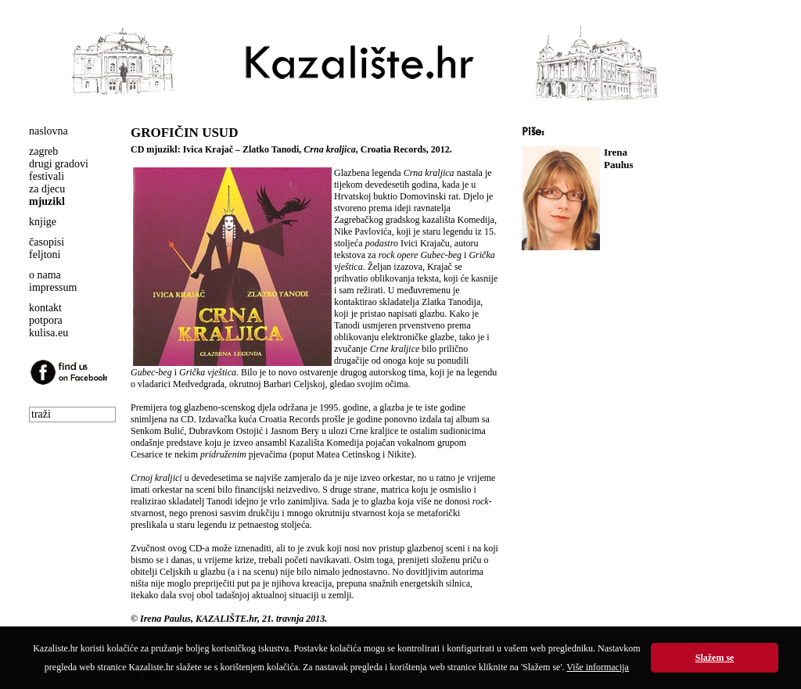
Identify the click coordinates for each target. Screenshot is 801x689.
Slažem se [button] (715, 657)
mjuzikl (47, 201)
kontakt (45, 308)
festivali (46, 176)
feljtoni (44, 254)
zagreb (43, 151)
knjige (42, 222)
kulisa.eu (48, 333)
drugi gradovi (58, 164)
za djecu (47, 189)
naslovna (48, 131)
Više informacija (597, 667)
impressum (53, 287)
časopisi (46, 242)
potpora (46, 320)
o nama (45, 275)
